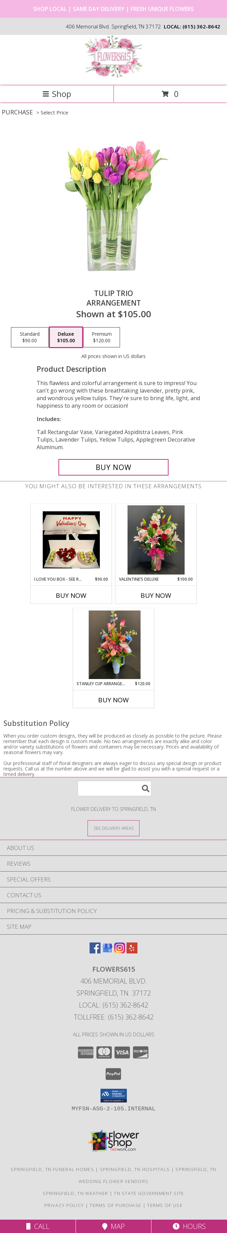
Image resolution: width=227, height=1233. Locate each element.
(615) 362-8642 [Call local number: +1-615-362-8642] (201, 26)
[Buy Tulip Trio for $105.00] (113, 467)
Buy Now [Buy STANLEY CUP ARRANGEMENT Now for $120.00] (113, 699)
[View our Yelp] (131, 951)
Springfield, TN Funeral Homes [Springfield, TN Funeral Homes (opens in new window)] (52, 1169)
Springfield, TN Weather (75, 1193)
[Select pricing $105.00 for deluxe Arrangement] (66, 337)
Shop (56, 93)
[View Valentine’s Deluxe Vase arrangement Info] (156, 540)
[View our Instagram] (119, 951)
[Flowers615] (113, 76)
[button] (114, 1095)
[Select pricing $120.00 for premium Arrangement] (102, 337)
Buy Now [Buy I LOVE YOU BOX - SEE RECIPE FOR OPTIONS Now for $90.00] (71, 595)
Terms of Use (165, 1205)
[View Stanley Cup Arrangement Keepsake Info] (113, 644)
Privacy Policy (64, 1205)
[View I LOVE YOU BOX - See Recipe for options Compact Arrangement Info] (71, 540)
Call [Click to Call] (37, 1226)
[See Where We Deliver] (113, 828)
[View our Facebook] (95, 951)
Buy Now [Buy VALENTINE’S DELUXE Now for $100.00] (156, 595)
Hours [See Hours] (189, 1226)
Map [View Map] (113, 1226)
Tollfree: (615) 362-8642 (113, 1017)
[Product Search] (114, 788)
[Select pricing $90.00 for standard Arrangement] (29, 337)
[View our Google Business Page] (107, 951)
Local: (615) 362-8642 (113, 1005)
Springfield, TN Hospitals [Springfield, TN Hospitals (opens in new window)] (135, 1169)
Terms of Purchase (115, 1205)
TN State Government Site (149, 1193)
